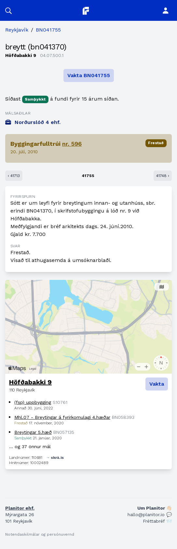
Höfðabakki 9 (30, 382)
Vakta (156, 384)
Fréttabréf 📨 (157, 521)
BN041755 (48, 30)
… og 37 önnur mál (30, 446)
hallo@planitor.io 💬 (150, 514)
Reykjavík (16, 30)
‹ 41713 (14, 175)
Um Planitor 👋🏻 (154, 508)
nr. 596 (72, 143)
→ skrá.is (55, 457)
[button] (8, 10)
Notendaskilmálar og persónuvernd (39, 534)
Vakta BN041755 (88, 75)
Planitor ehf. (19, 508)
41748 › (162, 175)
